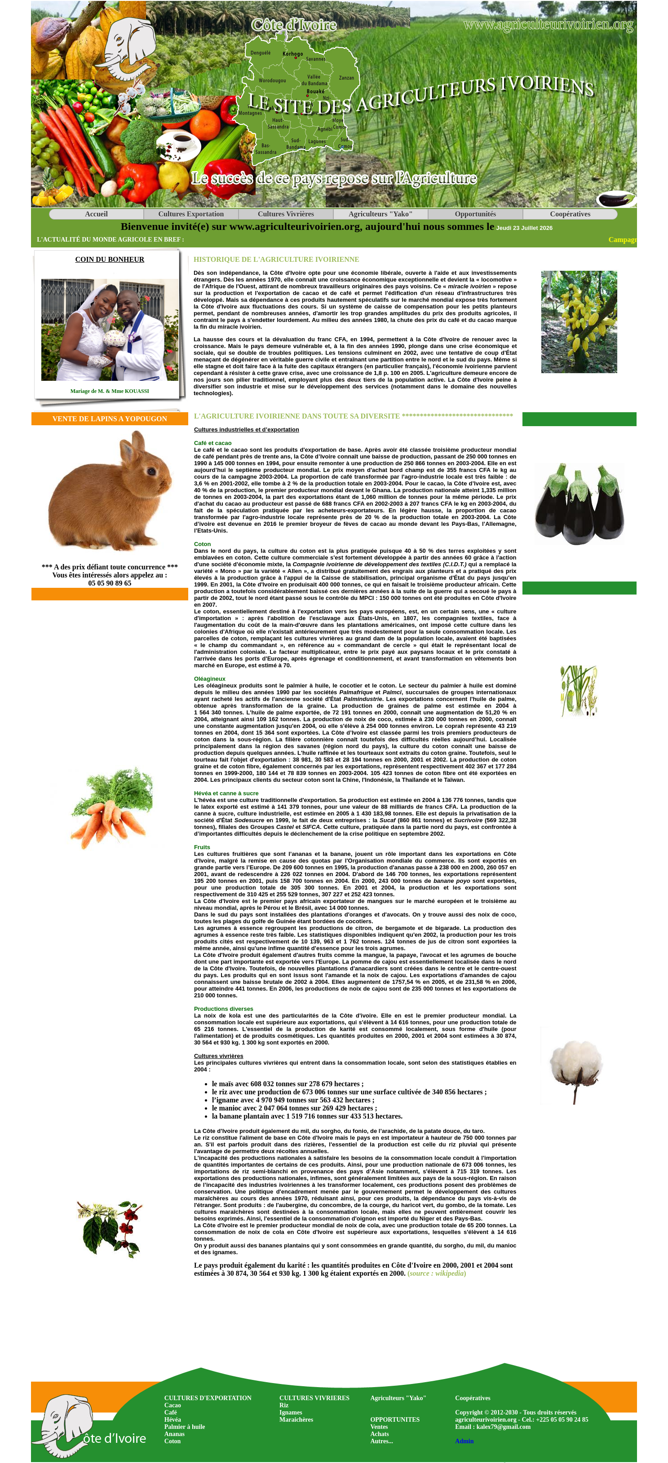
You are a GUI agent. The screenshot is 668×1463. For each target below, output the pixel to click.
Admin (464, 1441)
